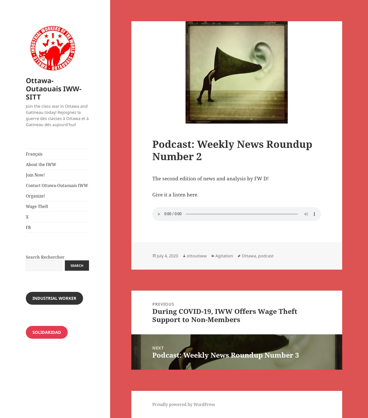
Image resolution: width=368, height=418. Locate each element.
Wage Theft (37, 206)
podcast (266, 256)
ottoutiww (197, 256)
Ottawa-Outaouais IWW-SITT (54, 89)
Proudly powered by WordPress (183, 404)
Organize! (35, 196)
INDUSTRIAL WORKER (54, 298)
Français (34, 154)
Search (77, 265)
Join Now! (35, 175)
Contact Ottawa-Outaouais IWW (57, 185)
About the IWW (41, 164)
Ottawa (249, 256)
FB (28, 227)
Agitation (224, 256)
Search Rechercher (45, 257)
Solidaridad (46, 332)
